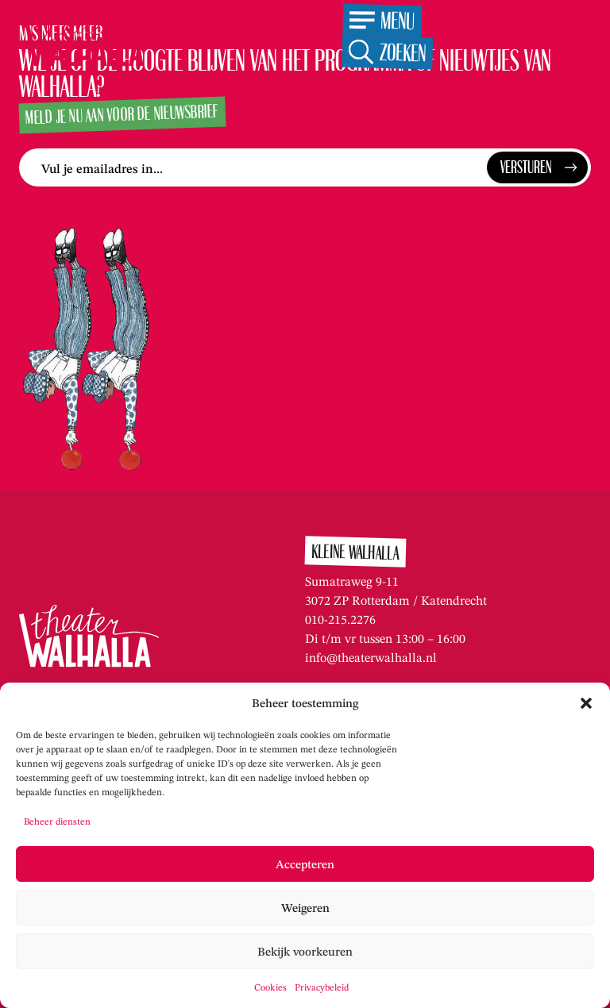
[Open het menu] (382, 21)
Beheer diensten (57, 821)
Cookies (270, 987)
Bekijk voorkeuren (305, 951)
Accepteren (305, 864)
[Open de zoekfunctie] (387, 53)
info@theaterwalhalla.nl (371, 657)
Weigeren (305, 908)
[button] (586, 703)
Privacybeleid (322, 987)
